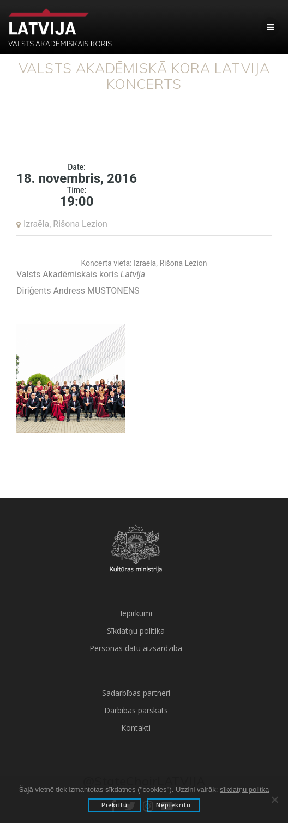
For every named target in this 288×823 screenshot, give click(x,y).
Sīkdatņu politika (136, 630)
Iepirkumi (136, 613)
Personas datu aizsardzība (135, 648)
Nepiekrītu (173, 805)
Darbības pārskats (136, 710)
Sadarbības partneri (136, 693)
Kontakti (136, 728)
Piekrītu (114, 805)
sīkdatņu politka (244, 789)
